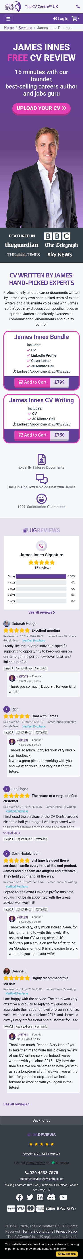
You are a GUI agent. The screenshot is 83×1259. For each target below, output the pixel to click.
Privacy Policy (67, 1231)
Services (25, 28)
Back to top (41, 1120)
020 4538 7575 (41, 1172)
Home (9, 28)
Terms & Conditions (37, 1231)
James (22, 676)
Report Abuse (24, 668)
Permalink (41, 668)
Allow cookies (67, 1253)
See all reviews (41, 612)
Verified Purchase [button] (34, 640)
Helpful (8, 668)
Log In (60, 18)
